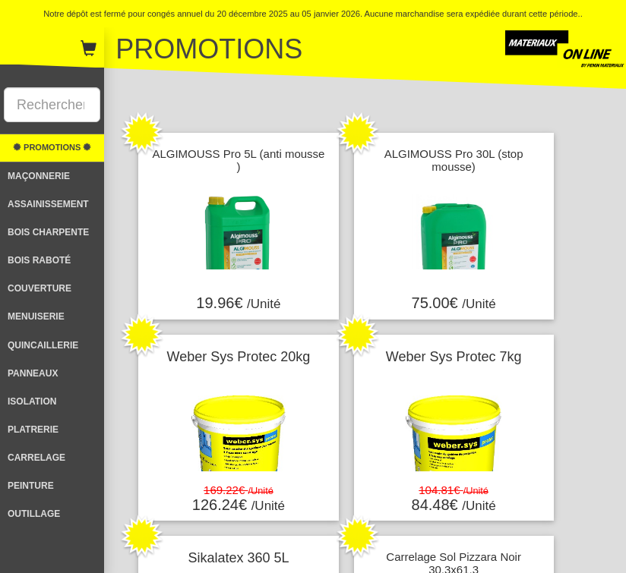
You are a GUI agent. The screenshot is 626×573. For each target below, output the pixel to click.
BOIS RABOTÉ (39, 260)
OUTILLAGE (34, 513)
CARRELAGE (36, 457)
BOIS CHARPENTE (48, 232)
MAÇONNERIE (39, 176)
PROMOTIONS (52, 147)
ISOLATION (32, 401)
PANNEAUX (33, 373)
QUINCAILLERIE (43, 345)
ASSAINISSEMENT (48, 204)
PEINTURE (31, 485)
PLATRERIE (33, 429)
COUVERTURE (39, 288)
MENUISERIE (36, 316)
